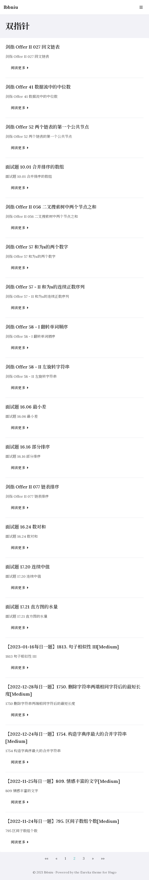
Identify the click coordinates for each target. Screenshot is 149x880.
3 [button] (84, 858)
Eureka (85, 872)
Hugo (112, 872)
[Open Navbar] (141, 7)
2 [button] (74, 858)
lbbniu (11, 7)
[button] (46, 858)
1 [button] (65, 858)
